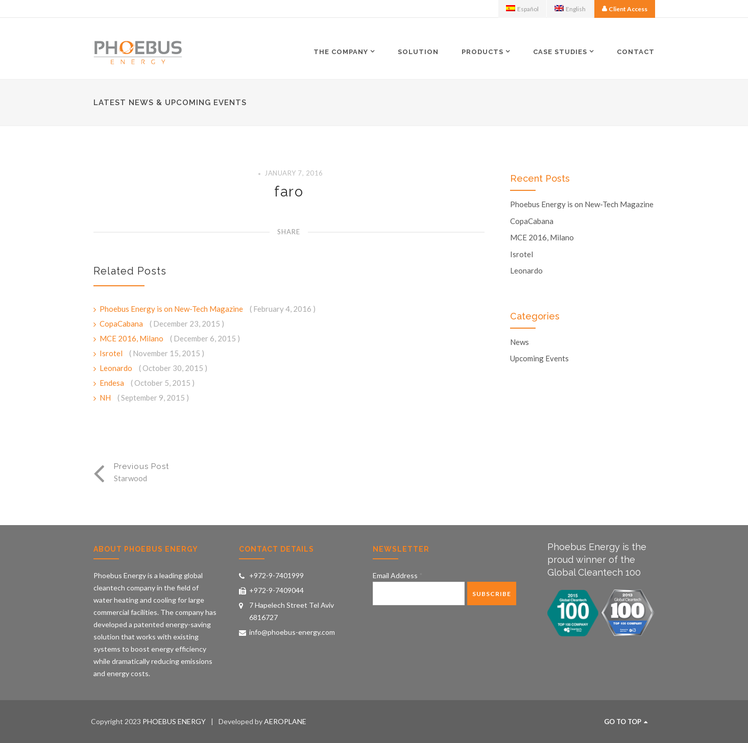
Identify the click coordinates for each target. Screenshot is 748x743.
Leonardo (117, 368)
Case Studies (560, 51)
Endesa (113, 382)
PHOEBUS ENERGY (174, 721)
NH (106, 397)
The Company (340, 51)
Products (482, 51)
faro (288, 191)
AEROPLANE (285, 721)
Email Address (398, 575)
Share (288, 232)
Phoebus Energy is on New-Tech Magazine (172, 308)
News (519, 342)
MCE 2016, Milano (132, 338)
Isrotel (112, 353)
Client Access (628, 9)
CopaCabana (122, 323)
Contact (636, 51)
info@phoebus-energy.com (292, 632)
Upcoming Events (539, 358)
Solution (418, 51)
